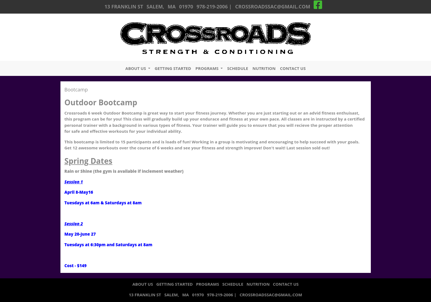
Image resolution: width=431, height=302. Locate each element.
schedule (237, 68)
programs (207, 68)
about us (136, 68)
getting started (173, 68)
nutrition (264, 68)
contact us (292, 68)
